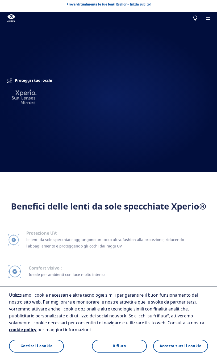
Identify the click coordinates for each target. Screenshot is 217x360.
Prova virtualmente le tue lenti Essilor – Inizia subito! (108, 4)
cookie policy (22, 330)
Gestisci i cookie (36, 346)
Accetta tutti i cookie (181, 346)
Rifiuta (119, 346)
